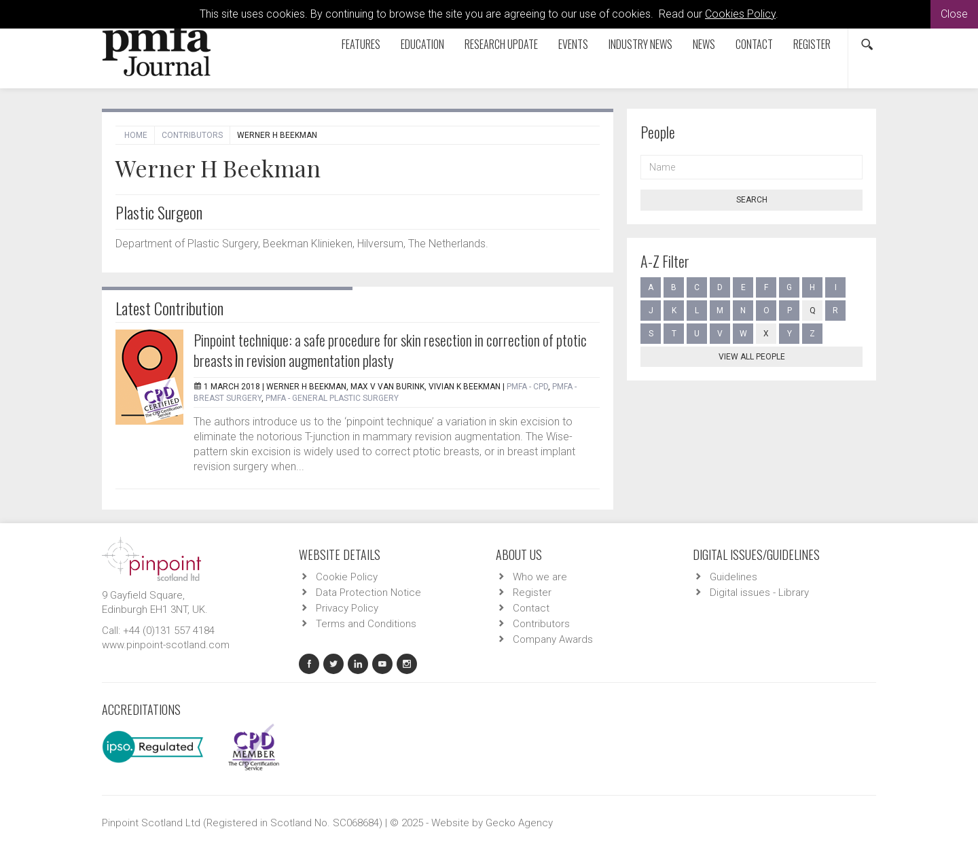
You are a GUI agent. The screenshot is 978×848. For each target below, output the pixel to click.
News (704, 44)
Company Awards (553, 639)
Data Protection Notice (368, 592)
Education (422, 44)
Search (751, 200)
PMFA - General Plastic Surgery (332, 398)
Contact (754, 44)
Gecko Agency (519, 823)
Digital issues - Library (759, 592)
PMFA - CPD (527, 386)
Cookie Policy (347, 577)
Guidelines (733, 577)
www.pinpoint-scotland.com (166, 645)
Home (135, 135)
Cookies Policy (740, 13)
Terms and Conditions (366, 624)
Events (573, 44)
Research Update (501, 44)
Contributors (192, 135)
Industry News (640, 44)
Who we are (540, 577)
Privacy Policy (347, 608)
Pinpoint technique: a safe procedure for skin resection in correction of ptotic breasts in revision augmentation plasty (390, 350)
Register (812, 44)
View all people (752, 356)
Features (361, 44)
